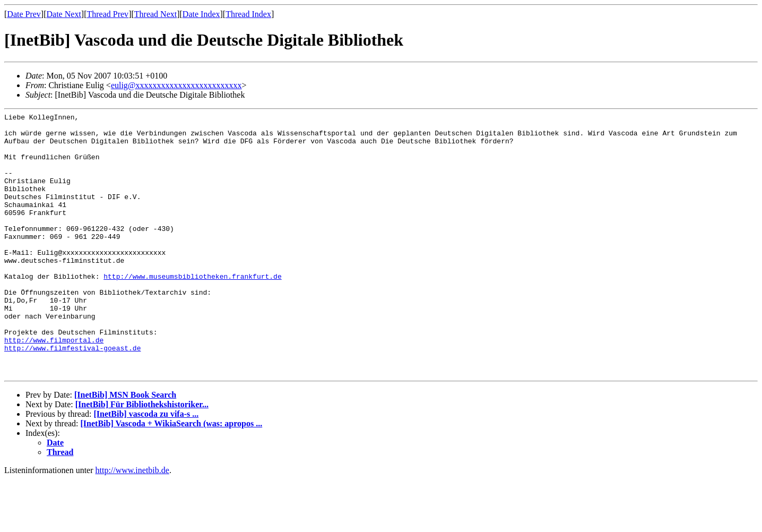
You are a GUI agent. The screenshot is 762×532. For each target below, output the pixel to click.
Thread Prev (107, 14)
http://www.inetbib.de (132, 522)
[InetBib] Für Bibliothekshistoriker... (142, 456)
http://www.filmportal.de (53, 386)
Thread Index (248, 14)
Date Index (201, 14)
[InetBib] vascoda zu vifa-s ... (145, 466)
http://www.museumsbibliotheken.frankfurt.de (192, 309)
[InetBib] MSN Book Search (125, 447)
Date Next (64, 14)
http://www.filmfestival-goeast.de (72, 395)
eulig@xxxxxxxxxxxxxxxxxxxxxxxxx (176, 85)
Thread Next (155, 14)
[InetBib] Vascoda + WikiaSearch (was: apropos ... (172, 475)
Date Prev (24, 14)
